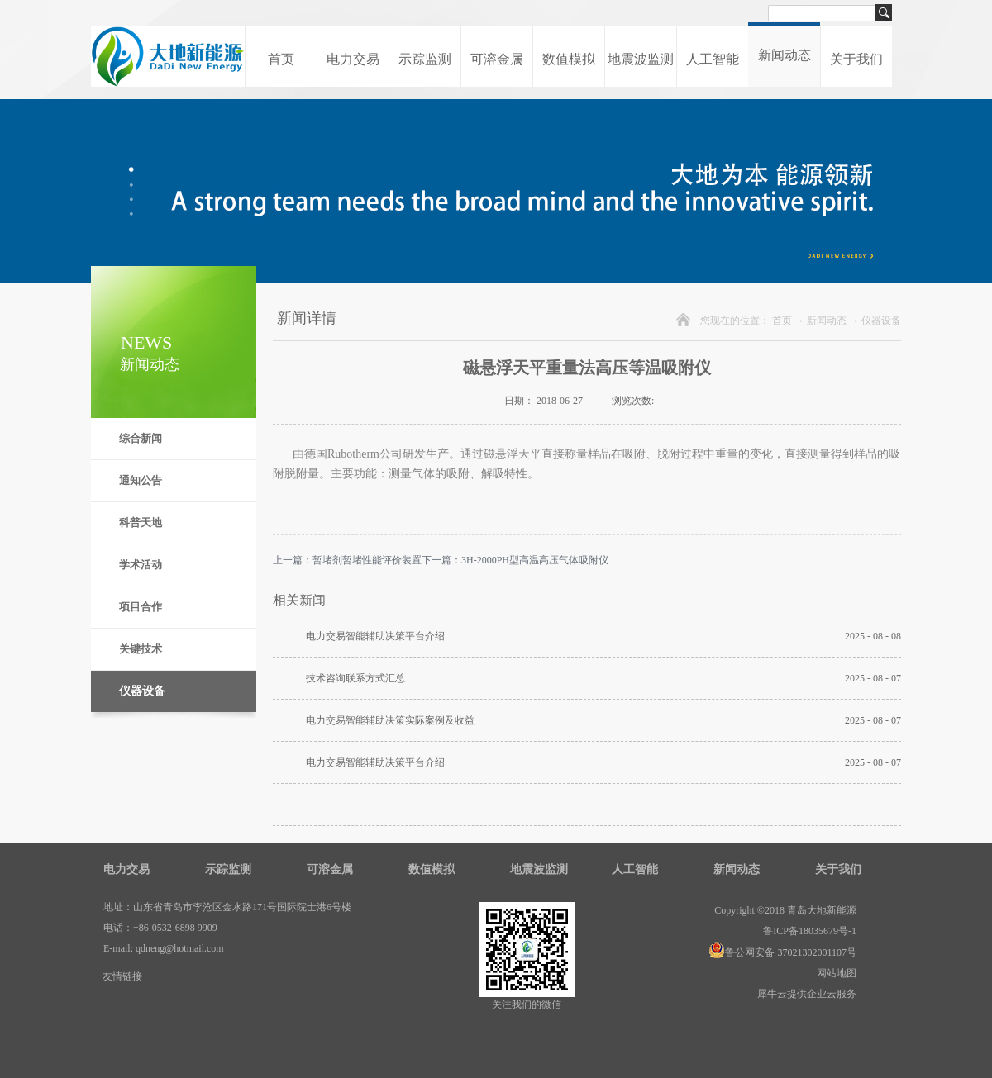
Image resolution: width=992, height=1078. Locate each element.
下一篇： (515, 560)
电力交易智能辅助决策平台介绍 (375, 636)
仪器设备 (881, 320)
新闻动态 (827, 320)
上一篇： (347, 560)
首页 (281, 59)
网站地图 (834, 973)
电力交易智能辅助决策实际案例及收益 (390, 720)
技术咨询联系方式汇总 (355, 678)
